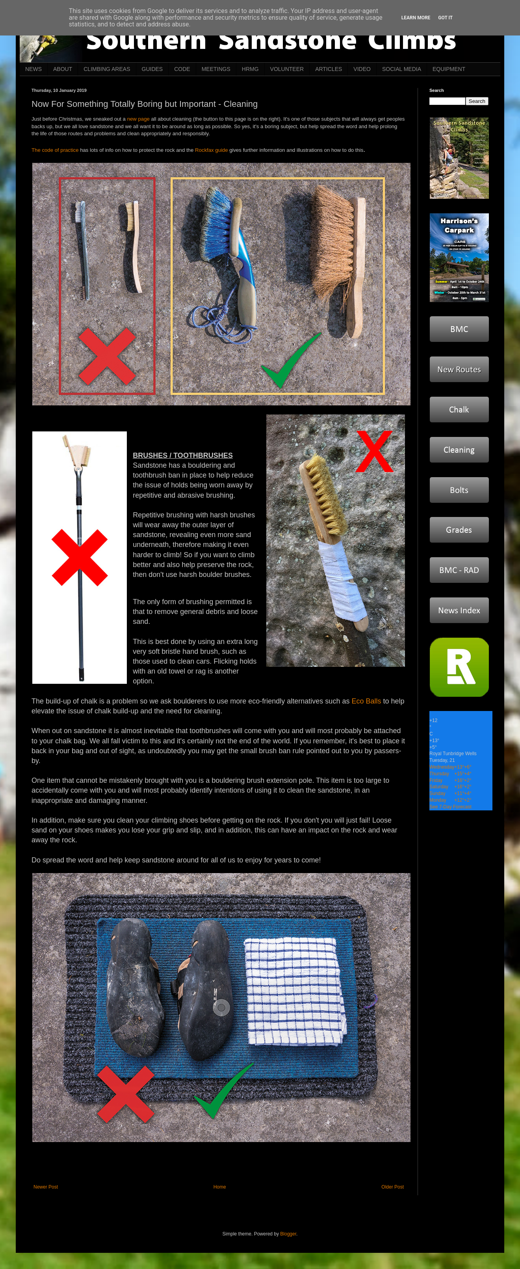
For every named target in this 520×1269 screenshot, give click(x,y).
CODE (182, 69)
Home (220, 1187)
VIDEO (362, 69)
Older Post (392, 1187)
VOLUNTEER (287, 69)
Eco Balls (366, 701)
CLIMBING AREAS (107, 69)
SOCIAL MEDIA (401, 69)
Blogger (288, 1234)
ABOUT (62, 69)
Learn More (416, 18)
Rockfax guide (211, 150)
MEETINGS (216, 69)
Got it (445, 18)
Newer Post (45, 1187)
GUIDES (152, 69)
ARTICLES (328, 69)
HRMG (250, 69)
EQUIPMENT (449, 69)
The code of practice (55, 150)
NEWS (33, 69)
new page (138, 119)
